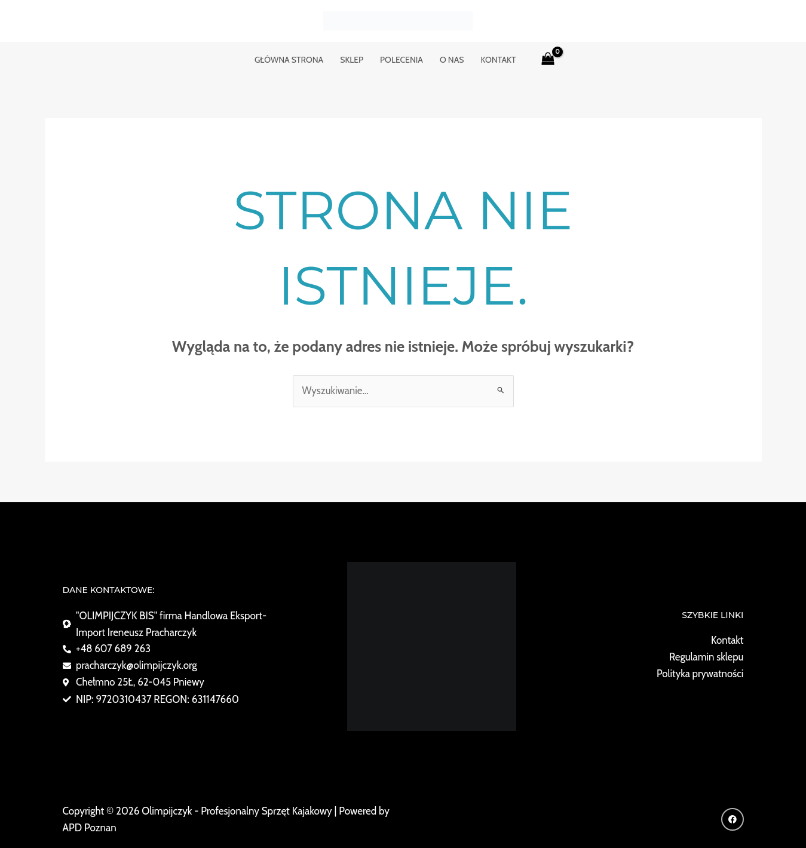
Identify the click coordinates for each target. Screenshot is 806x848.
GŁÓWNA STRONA (289, 59)
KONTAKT (498, 59)
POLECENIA (401, 59)
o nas (452, 59)
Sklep (351, 59)
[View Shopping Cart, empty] (548, 60)
